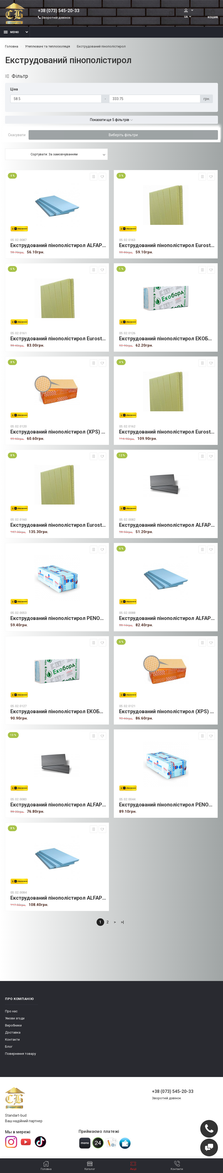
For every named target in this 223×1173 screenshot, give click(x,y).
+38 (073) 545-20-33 (58, 10)
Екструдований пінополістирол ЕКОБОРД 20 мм (167, 339)
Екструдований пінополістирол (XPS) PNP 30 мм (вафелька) (167, 711)
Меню (11, 32)
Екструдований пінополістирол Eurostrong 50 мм (58, 525)
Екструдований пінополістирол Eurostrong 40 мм (167, 432)
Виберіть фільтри (123, 135)
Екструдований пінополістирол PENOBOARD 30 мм (167, 805)
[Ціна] (56, 98)
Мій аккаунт (177, 10)
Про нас (11, 1011)
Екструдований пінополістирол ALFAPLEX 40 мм (58, 898)
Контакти (12, 1039)
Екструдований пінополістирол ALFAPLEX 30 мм (167, 618)
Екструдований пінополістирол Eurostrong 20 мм (167, 245)
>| (122, 922)
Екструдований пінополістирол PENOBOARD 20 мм (58, 618)
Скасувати (17, 135)
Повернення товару (20, 1054)
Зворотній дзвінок (54, 17)
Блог (8, 1046)
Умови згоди (15, 1018)
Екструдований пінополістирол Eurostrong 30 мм (58, 339)
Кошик (213, 14)
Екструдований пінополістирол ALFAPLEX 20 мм (58, 245)
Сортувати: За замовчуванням (54, 154)
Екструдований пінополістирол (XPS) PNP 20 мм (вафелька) (58, 432)
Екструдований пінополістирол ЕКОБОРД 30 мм (58, 711)
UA (167, 16)
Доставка (12, 1032)
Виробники (13, 1025)
